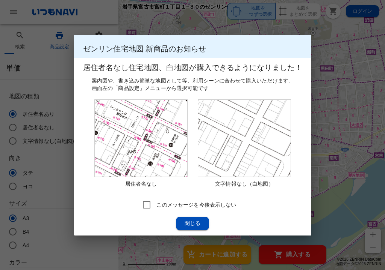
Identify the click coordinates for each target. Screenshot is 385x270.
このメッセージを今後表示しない (196, 204)
